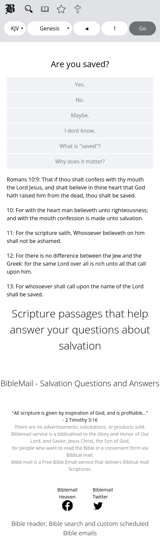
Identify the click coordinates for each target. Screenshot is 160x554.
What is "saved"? (80, 146)
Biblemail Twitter (103, 499)
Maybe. (80, 115)
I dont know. (80, 130)
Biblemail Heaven (67, 499)
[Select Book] (49, 28)
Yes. (80, 84)
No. (80, 100)
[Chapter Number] (114, 28)
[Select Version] (15, 28)
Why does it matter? (80, 161)
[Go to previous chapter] (86, 28)
